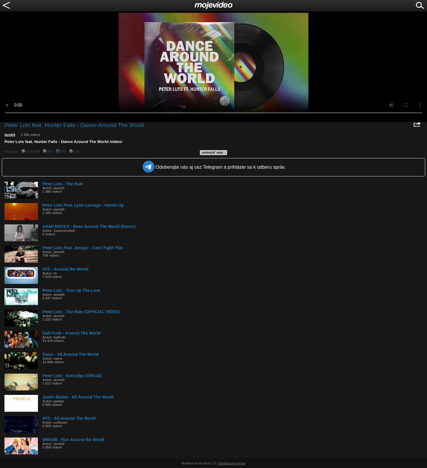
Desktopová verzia (232, 463)
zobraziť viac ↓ (214, 152)
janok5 (9, 134)
